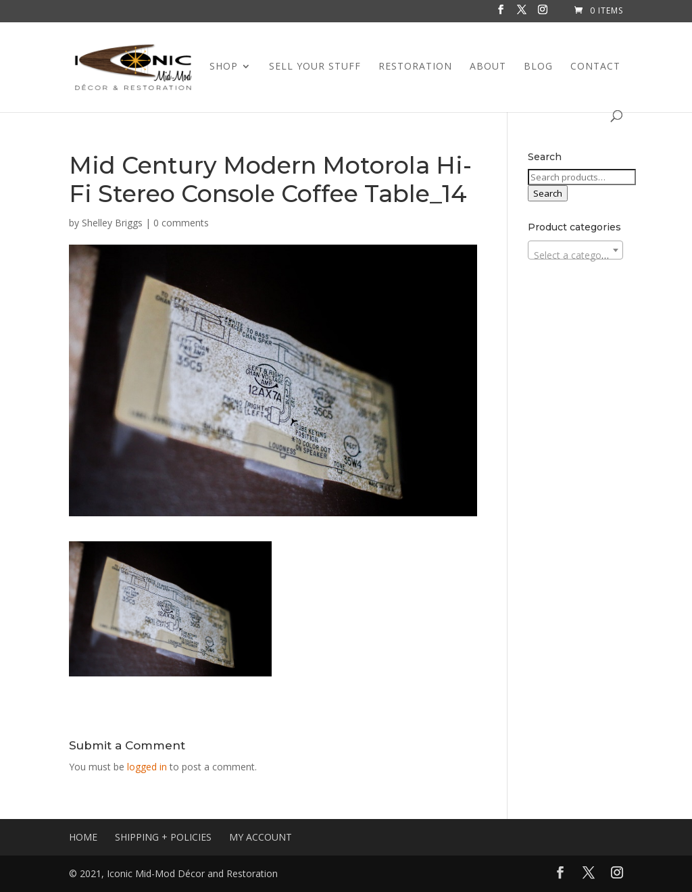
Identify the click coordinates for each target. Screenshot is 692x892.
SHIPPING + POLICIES (163, 837)
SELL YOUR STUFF (315, 66)
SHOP (223, 66)
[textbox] (575, 255)
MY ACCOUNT (260, 837)
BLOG (538, 66)
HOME (83, 837)
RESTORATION (415, 66)
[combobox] (575, 250)
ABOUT (488, 66)
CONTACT (595, 66)
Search (547, 193)
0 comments (181, 222)
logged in (147, 766)
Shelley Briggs (112, 222)
